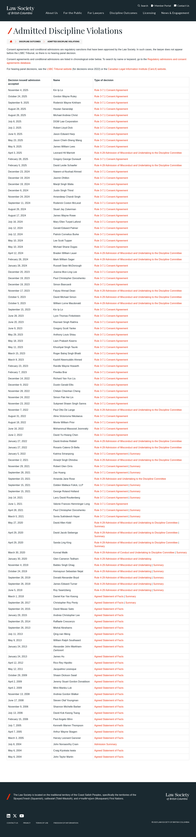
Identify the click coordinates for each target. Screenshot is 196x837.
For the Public (72, 13)
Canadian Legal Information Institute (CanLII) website (137, 69)
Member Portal (161, 5)
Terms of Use (42, 823)
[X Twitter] (15, 816)
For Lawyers (96, 13)
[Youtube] (21, 816)
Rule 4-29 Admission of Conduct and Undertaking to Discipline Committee (134, 552)
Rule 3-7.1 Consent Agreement (111, 90)
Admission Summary (105, 744)
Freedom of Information (66, 823)
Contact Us (181, 5)
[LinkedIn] (9, 816)
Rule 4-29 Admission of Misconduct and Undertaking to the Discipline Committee (138, 153)
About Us (52, 13)
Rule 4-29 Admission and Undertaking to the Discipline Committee (130, 479)
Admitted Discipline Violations (63, 42)
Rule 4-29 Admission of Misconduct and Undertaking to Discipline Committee (136, 522)
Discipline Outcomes (123, 13)
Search (142, 5)
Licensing (149, 13)
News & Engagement (175, 13)
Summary (135, 453)
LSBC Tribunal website (59, 69)
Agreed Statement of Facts (108, 596)
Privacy (26, 823)
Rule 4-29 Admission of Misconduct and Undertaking (122, 558)
